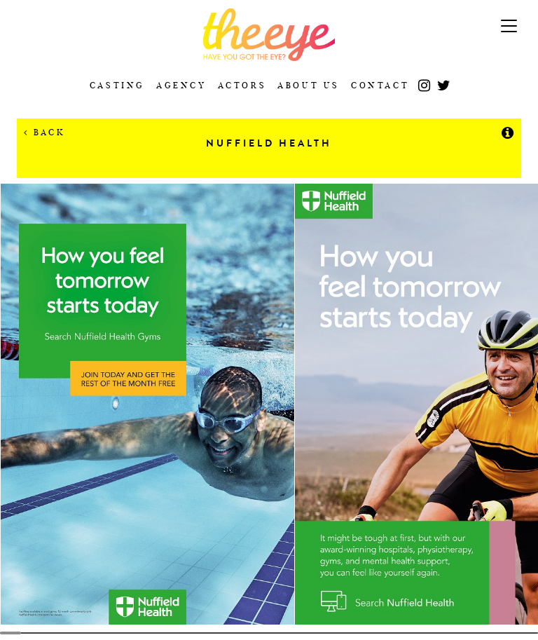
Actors (242, 85)
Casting (117, 85)
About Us (308, 85)
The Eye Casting (269, 34)
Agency (181, 85)
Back (44, 132)
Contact (380, 85)
